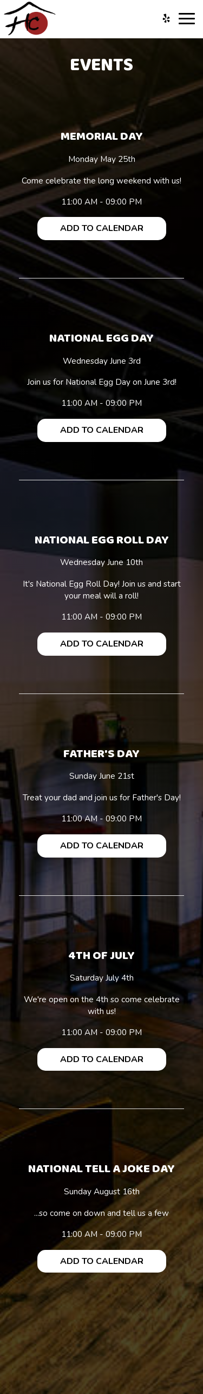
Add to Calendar (101, 228)
